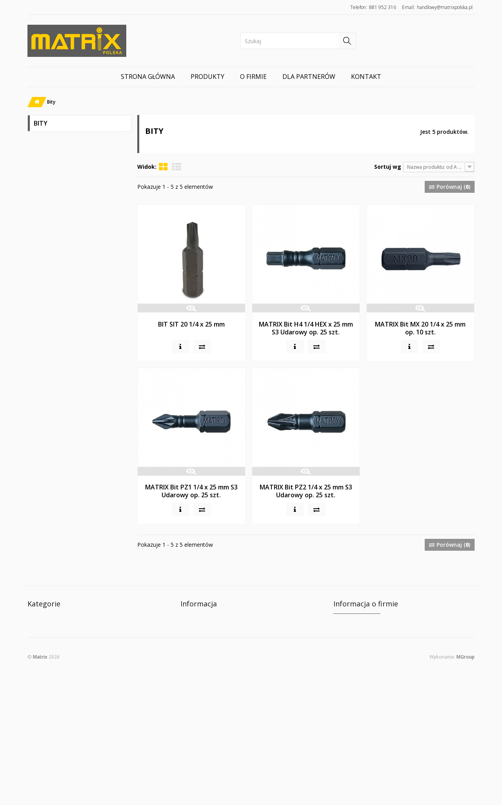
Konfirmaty (49, 184)
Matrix (40, 786)
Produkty (207, 76)
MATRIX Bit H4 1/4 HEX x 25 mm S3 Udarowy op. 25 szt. (306, 328)
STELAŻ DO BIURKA (59, 255)
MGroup (466, 786)
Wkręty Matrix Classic (63, 170)
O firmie (253, 76)
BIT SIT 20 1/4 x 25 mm (191, 324)
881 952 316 (382, 7)
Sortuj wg (387, 166)
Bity (39, 198)
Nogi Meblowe (53, 226)
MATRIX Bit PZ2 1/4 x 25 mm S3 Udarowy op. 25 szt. (306, 491)
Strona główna (148, 76)
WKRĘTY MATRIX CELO (64, 142)
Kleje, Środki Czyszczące (66, 269)
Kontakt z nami (199, 619)
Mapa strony (196, 642)
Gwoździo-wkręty (57, 297)
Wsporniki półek (55, 241)
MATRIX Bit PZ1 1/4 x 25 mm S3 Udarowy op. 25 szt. (191, 491)
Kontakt (366, 76)
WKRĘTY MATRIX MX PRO (68, 156)
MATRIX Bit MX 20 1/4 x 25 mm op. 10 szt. (420, 328)
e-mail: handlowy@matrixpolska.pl (376, 685)
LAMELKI (45, 283)
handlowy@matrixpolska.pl (445, 7)
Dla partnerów (308, 76)
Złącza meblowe (56, 212)
